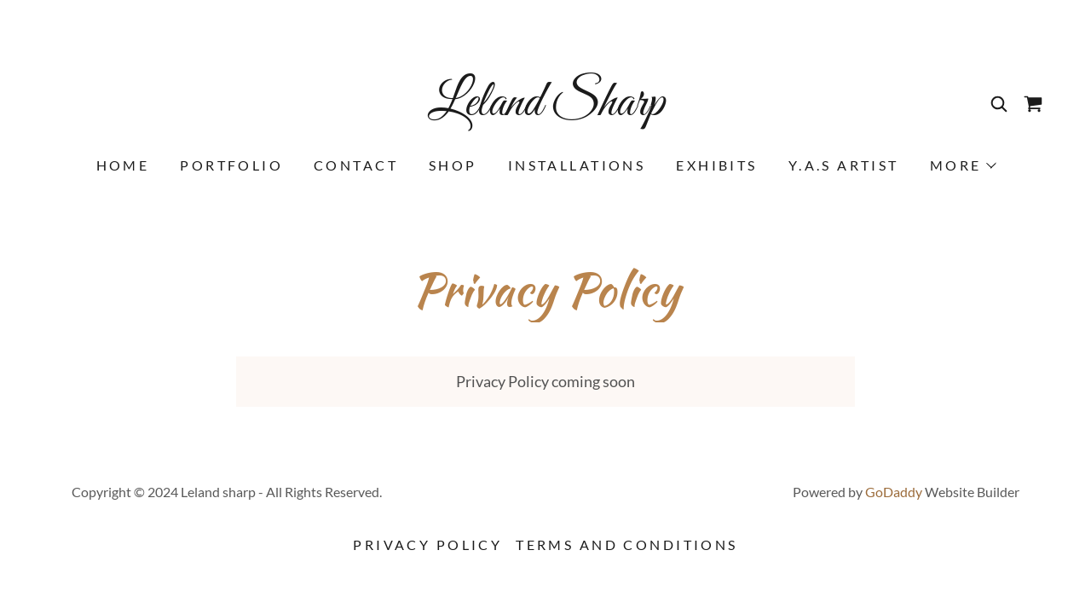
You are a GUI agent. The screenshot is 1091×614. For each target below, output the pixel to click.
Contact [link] (356, 165)
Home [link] (123, 165)
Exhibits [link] (716, 165)
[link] (545, 109)
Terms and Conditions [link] (626, 544)
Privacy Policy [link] (427, 544)
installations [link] (577, 165)
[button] (962, 165)
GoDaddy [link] (893, 492)
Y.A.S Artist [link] (843, 165)
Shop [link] (453, 165)
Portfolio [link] (231, 165)
